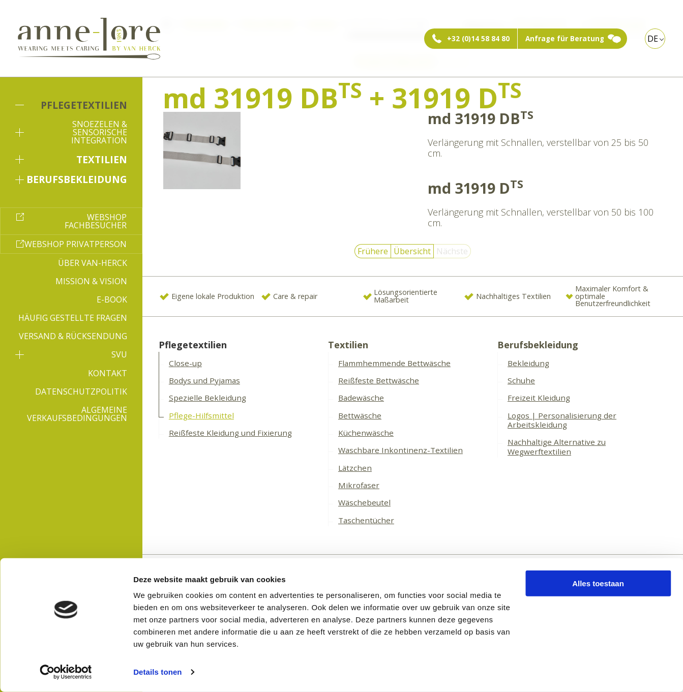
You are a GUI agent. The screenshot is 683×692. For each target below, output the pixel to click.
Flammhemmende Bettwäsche (394, 363)
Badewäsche (361, 397)
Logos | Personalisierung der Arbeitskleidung (562, 420)
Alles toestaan (598, 583)
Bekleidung (528, 363)
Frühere (373, 251)
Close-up (185, 363)
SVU (71, 354)
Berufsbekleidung (71, 179)
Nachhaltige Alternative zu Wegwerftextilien (557, 446)
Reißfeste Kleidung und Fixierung (230, 432)
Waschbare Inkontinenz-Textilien (400, 450)
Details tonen (157, 672)
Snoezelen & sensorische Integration (71, 132)
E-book (112, 299)
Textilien (71, 159)
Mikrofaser (358, 485)
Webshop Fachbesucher (96, 221)
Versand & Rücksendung (73, 336)
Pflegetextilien (71, 105)
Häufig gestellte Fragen (72, 317)
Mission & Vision (91, 281)
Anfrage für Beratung (564, 38)
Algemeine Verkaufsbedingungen (77, 414)
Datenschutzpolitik (81, 391)
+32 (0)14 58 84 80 (478, 38)
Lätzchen (355, 467)
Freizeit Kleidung (539, 397)
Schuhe (521, 380)
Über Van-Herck (92, 262)
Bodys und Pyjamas (204, 380)
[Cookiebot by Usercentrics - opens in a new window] (65, 672)
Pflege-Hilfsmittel (201, 415)
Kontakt (107, 373)
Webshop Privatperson (75, 244)
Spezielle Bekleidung (207, 397)
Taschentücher (366, 520)
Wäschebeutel (364, 502)
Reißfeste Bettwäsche (378, 380)
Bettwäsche (359, 415)
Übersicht (412, 251)
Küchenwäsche (366, 432)
